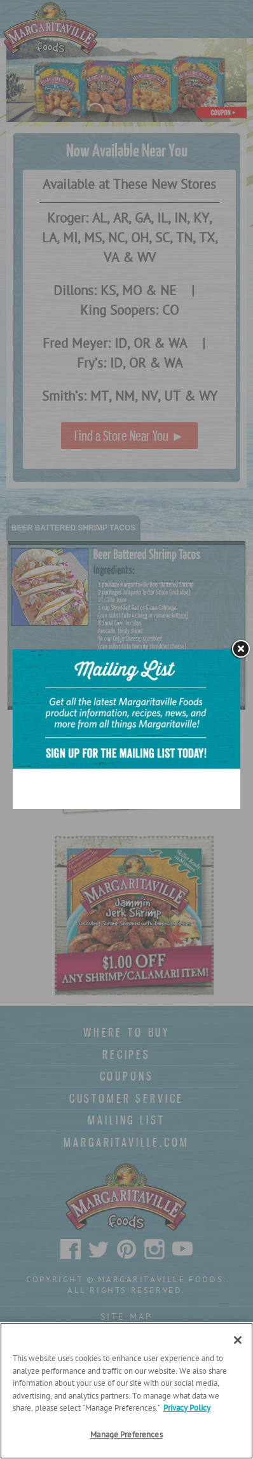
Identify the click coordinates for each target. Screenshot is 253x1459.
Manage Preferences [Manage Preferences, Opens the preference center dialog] (126, 1435)
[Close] (238, 1340)
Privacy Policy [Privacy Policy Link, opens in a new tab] (186, 1408)
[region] (126, 1390)
